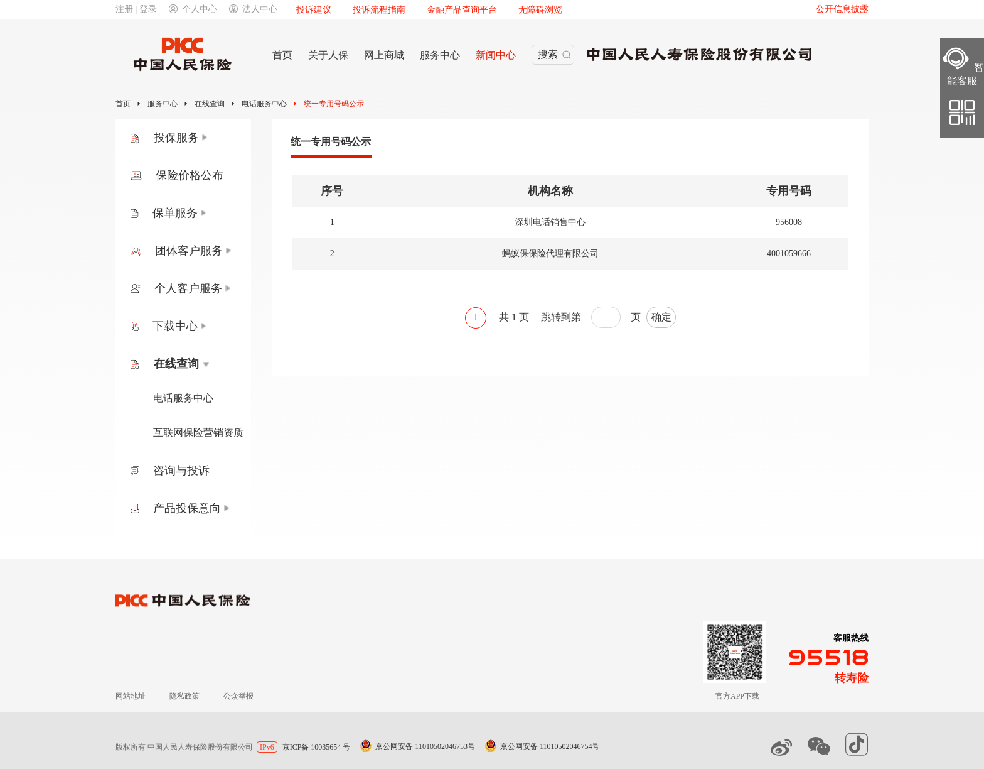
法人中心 (253, 9)
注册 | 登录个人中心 (166, 9)
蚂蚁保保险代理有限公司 (550, 253)
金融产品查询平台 (462, 9)
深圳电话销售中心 (550, 222)
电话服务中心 (264, 103)
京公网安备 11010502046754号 (550, 746)
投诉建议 (313, 9)
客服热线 (851, 638)
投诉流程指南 (379, 9)
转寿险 (852, 678)
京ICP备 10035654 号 (316, 747)
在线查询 (210, 103)
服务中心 (162, 103)
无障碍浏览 (540, 9)
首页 (123, 103)
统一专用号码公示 (334, 103)
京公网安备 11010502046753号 (425, 746)
